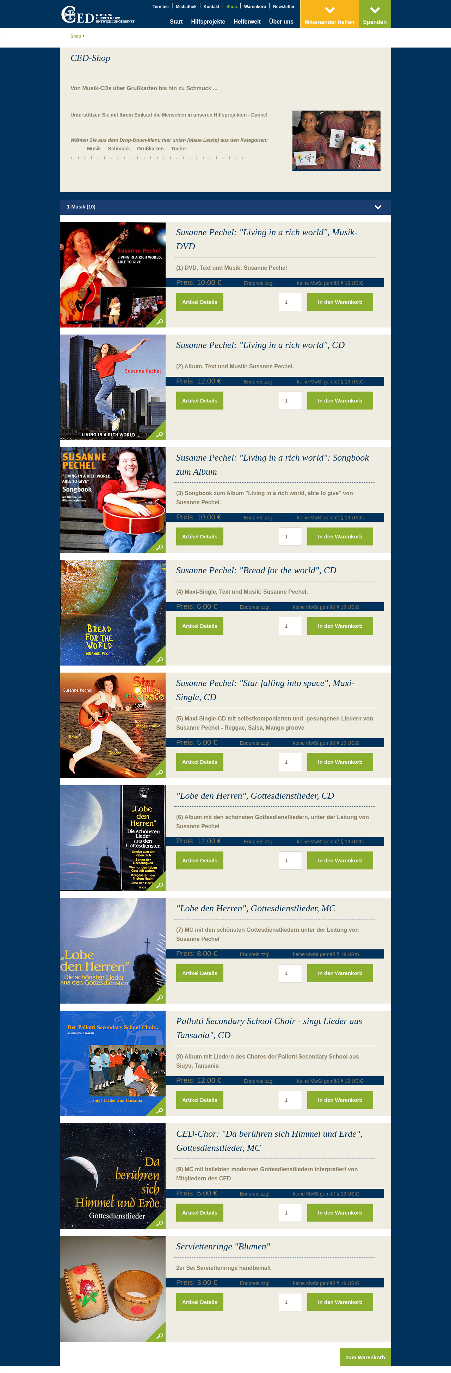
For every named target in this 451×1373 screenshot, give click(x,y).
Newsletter (284, 6)
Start (176, 22)
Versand (285, 264)
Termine (161, 6)
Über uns (281, 22)
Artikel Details (199, 283)
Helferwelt (247, 22)
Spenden (375, 22)
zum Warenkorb (365, 1338)
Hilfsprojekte (208, 22)
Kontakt (212, 6)
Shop (232, 6)
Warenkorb (255, 6)
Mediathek (186, 6)
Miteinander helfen (329, 22)
